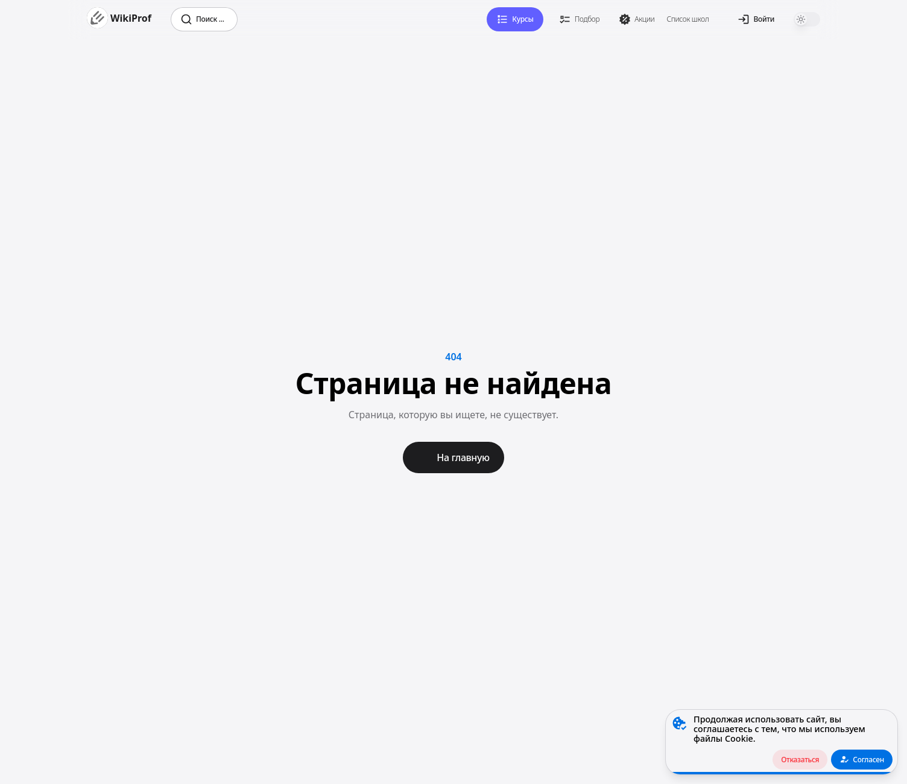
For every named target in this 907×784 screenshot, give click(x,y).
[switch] (807, 19)
